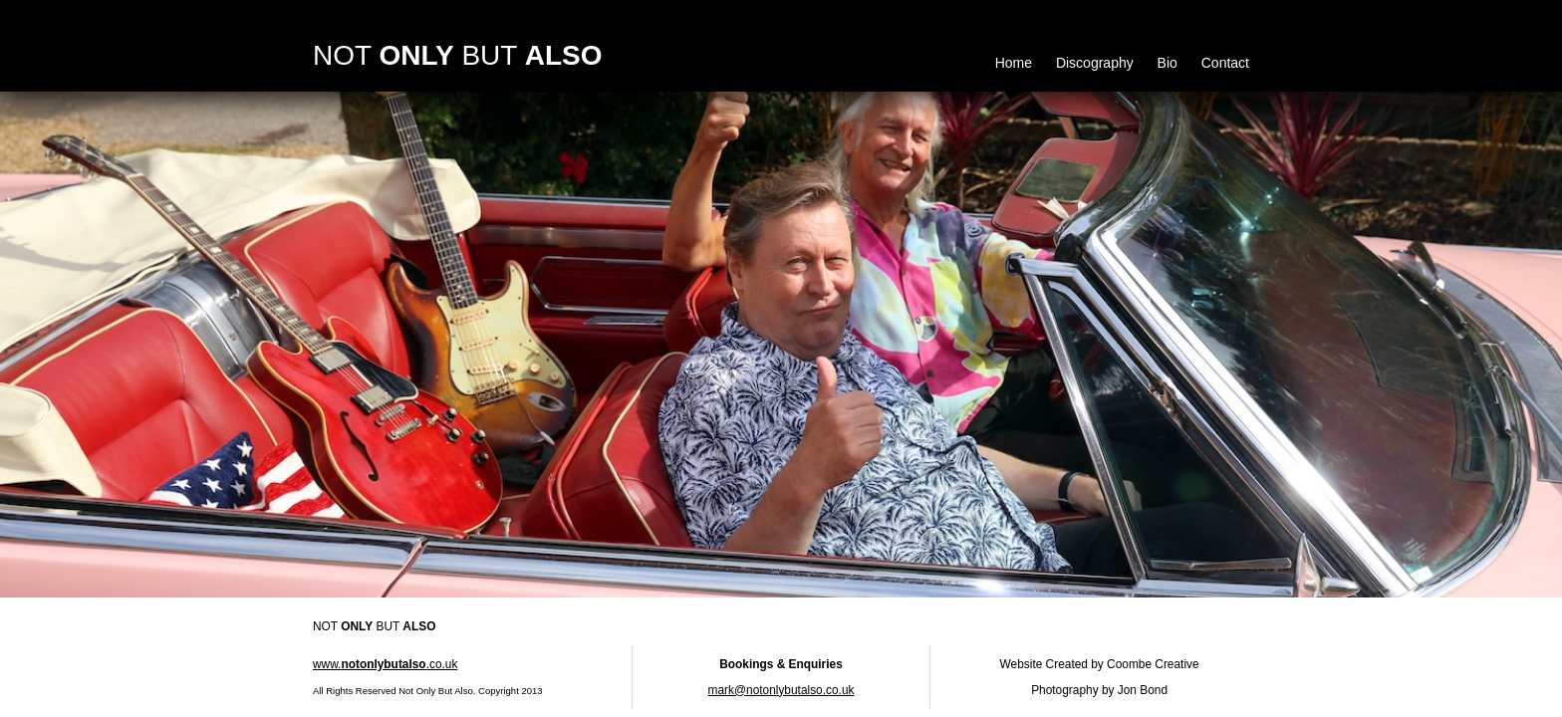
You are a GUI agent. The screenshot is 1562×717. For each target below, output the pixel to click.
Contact (1225, 63)
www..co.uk (385, 664)
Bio (1167, 63)
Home (1013, 63)
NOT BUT (457, 55)
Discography (1095, 63)
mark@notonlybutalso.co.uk (781, 690)
